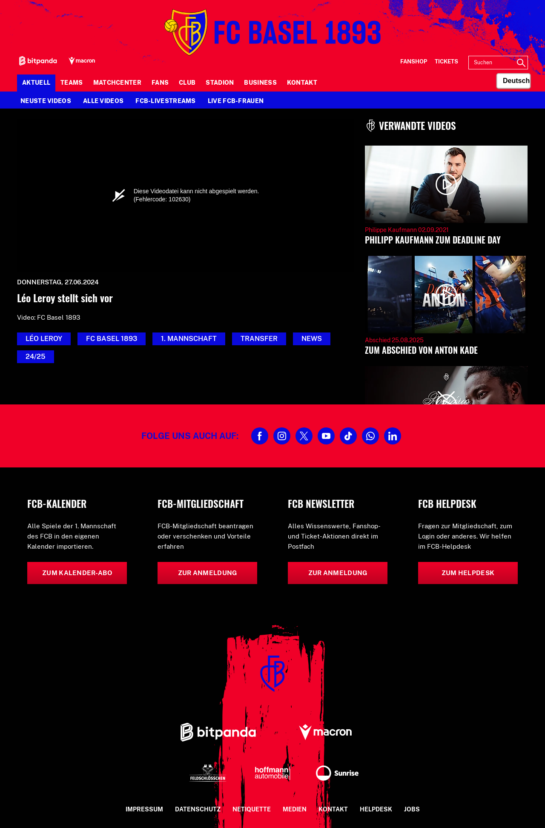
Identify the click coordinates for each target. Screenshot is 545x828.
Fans (160, 82)
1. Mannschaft (189, 339)
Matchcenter (117, 82)
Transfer (259, 339)
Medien (295, 809)
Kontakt (302, 82)
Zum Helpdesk (468, 572)
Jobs (412, 809)
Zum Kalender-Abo (77, 572)
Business (260, 82)
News (311, 339)
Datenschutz (198, 809)
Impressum (144, 809)
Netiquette (251, 809)
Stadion (220, 82)
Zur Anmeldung (207, 572)
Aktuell (36, 82)
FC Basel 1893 (111, 339)
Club (187, 82)
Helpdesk (376, 809)
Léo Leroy (44, 339)
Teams (71, 82)
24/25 (36, 356)
